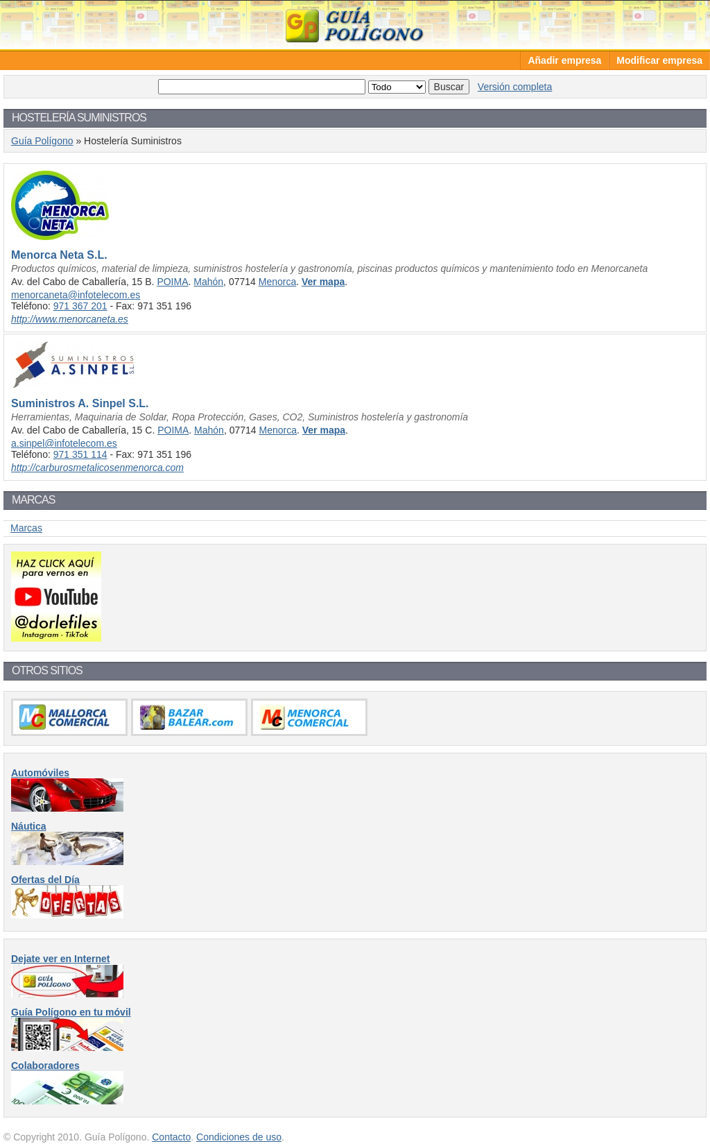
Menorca (277, 281)
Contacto (171, 1137)
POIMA (172, 281)
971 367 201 (80, 305)
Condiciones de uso (239, 1137)
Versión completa (515, 86)
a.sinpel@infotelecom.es (64, 443)
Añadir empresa (564, 60)
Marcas (26, 527)
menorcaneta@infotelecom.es (75, 294)
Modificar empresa (659, 60)
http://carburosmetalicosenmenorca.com (97, 467)
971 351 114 (80, 454)
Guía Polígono (355, 24)
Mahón (208, 281)
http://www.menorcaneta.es (69, 319)
